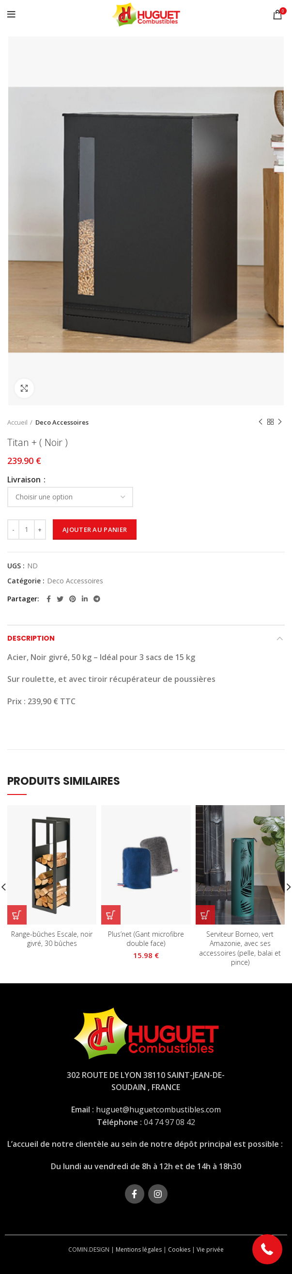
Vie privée (210, 1249)
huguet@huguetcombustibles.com (158, 1109)
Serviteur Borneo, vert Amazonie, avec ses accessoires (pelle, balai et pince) (240, 948)
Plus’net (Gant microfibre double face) (146, 938)
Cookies (179, 1249)
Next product (280, 422)
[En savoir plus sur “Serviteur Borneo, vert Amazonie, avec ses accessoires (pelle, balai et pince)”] (205, 915)
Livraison (25, 479)
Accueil (17, 422)
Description (31, 638)
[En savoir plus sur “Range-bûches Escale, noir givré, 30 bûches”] (17, 915)
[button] (267, 1249)
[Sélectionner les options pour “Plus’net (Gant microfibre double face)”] (111, 915)
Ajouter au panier (94, 529)
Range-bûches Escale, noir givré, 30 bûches (51, 938)
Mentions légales (139, 1249)
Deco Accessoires (62, 422)
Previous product (260, 422)
